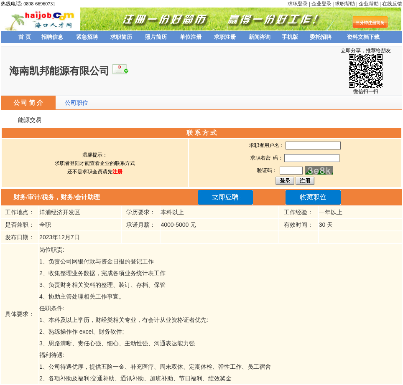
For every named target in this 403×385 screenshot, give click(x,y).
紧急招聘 (87, 37)
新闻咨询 (259, 37)
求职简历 (121, 37)
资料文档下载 (363, 37)
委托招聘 (321, 37)
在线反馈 (392, 4)
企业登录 (321, 4)
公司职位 (76, 102)
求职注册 (225, 37)
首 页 (24, 37)
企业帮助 (369, 4)
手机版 (290, 37)
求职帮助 (345, 4)
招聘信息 (52, 37)
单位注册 (191, 37)
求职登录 (298, 4)
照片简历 (156, 37)
